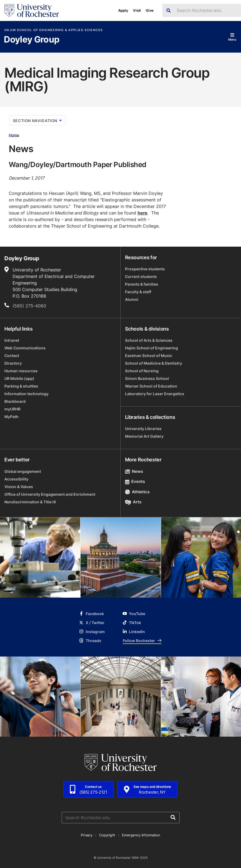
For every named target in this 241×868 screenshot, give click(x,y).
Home (14, 134)
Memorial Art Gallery (144, 436)
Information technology (26, 393)
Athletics (137, 492)
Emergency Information (141, 835)
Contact (11, 355)
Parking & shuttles (21, 386)
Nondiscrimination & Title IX (30, 501)
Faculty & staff (138, 291)
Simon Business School (147, 378)
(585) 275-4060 (29, 306)
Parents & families (141, 284)
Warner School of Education (151, 386)
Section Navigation (37, 120)
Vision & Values (18, 486)
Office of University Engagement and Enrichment (49, 494)
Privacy (86, 835)
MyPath (11, 416)
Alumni (131, 299)
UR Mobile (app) (19, 378)
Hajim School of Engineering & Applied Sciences (53, 30)
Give (150, 10)
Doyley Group (31, 39)
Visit (137, 10)
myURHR (12, 409)
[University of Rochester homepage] (31, 10)
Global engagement (22, 471)
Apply (123, 10)
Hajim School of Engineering (151, 347)
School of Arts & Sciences (148, 340)
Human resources (21, 370)
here (142, 213)
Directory (13, 363)
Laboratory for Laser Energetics (154, 393)
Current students (141, 276)
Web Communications (25, 347)
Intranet (11, 340)
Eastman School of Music (148, 355)
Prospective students (145, 268)
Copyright (107, 835)
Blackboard (15, 401)
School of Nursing (142, 370)
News (134, 471)
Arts (133, 502)
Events (135, 481)
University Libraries (143, 428)
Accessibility (16, 479)
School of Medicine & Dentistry (153, 363)
